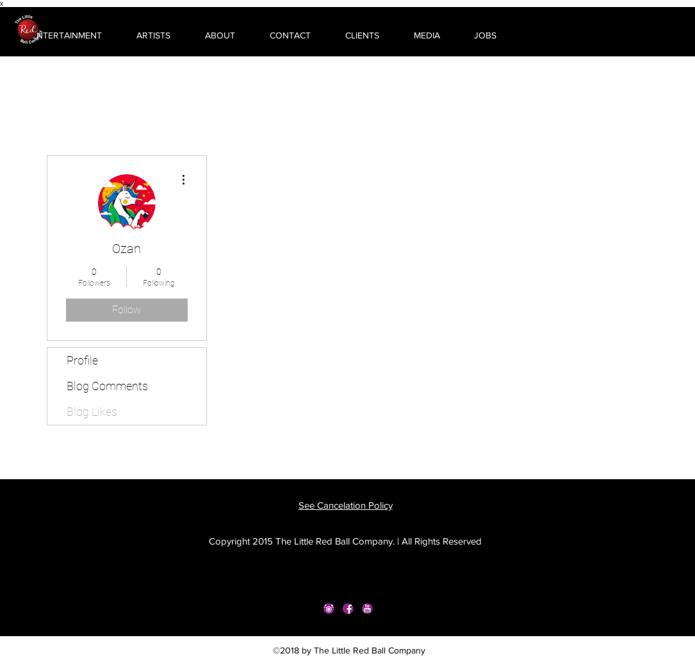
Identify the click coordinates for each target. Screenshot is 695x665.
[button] (55, 35)
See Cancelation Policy (345, 505)
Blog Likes (92, 411)
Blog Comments (107, 386)
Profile (82, 360)
